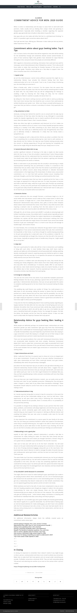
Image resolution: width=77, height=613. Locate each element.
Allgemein (38, 18)
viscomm (40, 572)
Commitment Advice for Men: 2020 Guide (38, 20)
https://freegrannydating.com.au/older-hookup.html (29, 566)
